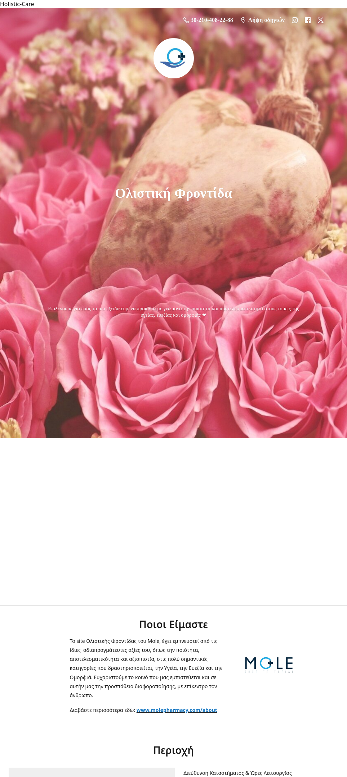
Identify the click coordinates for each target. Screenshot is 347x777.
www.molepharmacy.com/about (177, 710)
